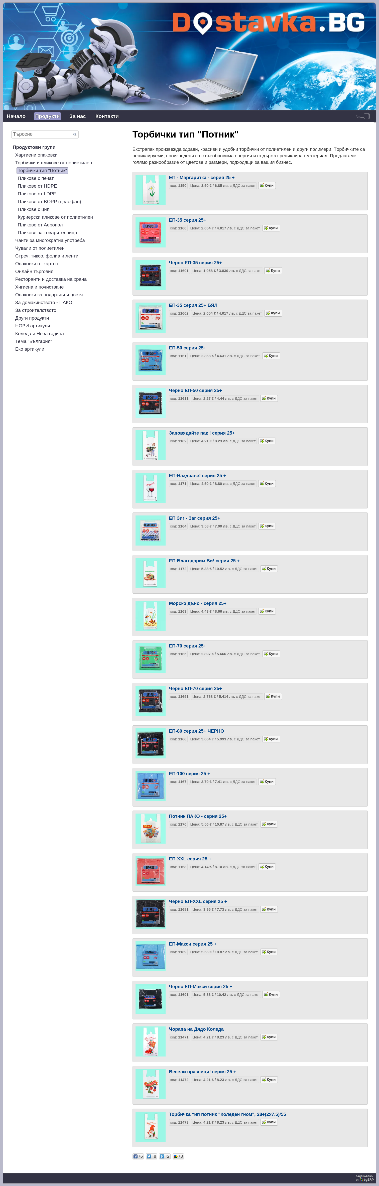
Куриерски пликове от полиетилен (55, 217)
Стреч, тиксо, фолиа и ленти (46, 255)
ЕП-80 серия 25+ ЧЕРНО (196, 731)
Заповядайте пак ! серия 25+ (202, 433)
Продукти (47, 116)
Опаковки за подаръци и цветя (49, 294)
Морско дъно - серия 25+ (197, 603)
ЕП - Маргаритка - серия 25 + (202, 177)
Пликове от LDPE (37, 193)
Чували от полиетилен (40, 248)
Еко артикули (29, 349)
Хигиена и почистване (39, 287)
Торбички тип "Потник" (42, 170)
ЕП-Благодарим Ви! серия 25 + (204, 560)
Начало (16, 116)
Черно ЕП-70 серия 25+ (195, 688)
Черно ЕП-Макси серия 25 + (200, 986)
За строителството (35, 310)
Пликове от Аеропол (40, 224)
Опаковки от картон (36, 263)
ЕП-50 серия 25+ (187, 347)
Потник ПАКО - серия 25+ (198, 816)
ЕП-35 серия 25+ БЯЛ (193, 305)
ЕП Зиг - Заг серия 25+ (194, 518)
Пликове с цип (33, 209)
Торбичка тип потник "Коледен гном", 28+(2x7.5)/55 (227, 1114)
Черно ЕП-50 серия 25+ (195, 390)
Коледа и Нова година (39, 333)
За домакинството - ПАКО (43, 302)
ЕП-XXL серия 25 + (190, 858)
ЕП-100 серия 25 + (189, 773)
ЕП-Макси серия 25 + (193, 944)
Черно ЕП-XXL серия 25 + (198, 901)
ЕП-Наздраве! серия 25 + (197, 475)
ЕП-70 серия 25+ (187, 645)
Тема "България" (33, 341)
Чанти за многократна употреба (50, 240)
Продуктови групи (34, 147)
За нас (77, 116)
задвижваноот (365, 1177)
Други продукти (32, 318)
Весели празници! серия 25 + (202, 1071)
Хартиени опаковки (36, 155)
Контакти (107, 116)
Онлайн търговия (34, 271)
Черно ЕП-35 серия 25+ (195, 262)
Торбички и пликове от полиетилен (53, 162)
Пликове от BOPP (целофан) (49, 201)
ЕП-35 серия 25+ (187, 220)
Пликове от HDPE (37, 186)
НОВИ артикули (32, 325)
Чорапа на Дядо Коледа (196, 1029)
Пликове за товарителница (47, 232)
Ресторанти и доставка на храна (51, 279)
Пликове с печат (36, 178)
